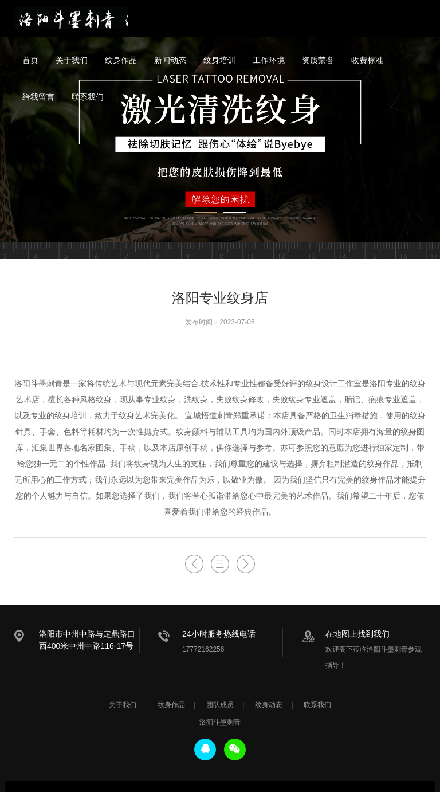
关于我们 (72, 60)
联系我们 (88, 96)
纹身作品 (121, 60)
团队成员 (220, 705)
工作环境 (269, 60)
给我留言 (38, 96)
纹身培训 (219, 60)
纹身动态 (268, 705)
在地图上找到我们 (357, 633)
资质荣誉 (318, 60)
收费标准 (367, 60)
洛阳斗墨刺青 (71, 18)
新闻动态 (170, 60)
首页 (30, 60)
